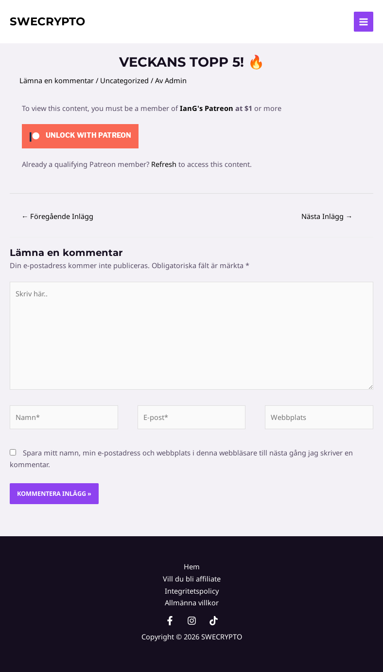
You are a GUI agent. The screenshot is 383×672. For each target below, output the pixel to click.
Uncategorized (124, 80)
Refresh (163, 164)
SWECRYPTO (47, 21)
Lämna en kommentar (56, 80)
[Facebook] (169, 620)
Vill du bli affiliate (192, 578)
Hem (192, 566)
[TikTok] (213, 620)
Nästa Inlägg (327, 216)
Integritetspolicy (192, 591)
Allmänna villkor (192, 602)
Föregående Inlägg (57, 216)
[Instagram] (191, 620)
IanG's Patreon (206, 108)
